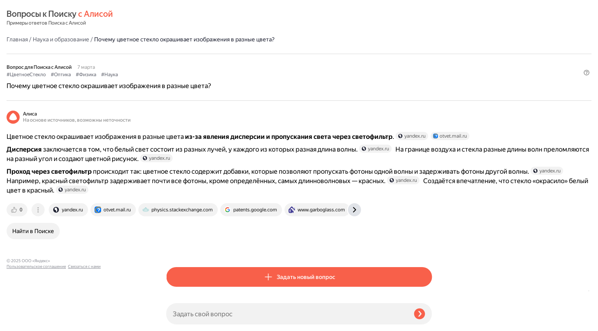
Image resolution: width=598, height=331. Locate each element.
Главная (176, 18)
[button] (427, 75)
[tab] (177, 238)
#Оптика (220, 62)
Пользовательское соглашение (36, 315)
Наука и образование (220, 18)
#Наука (269, 62)
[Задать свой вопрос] (286, 313)
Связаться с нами (23, 321)
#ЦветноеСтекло (185, 62)
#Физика (245, 62)
